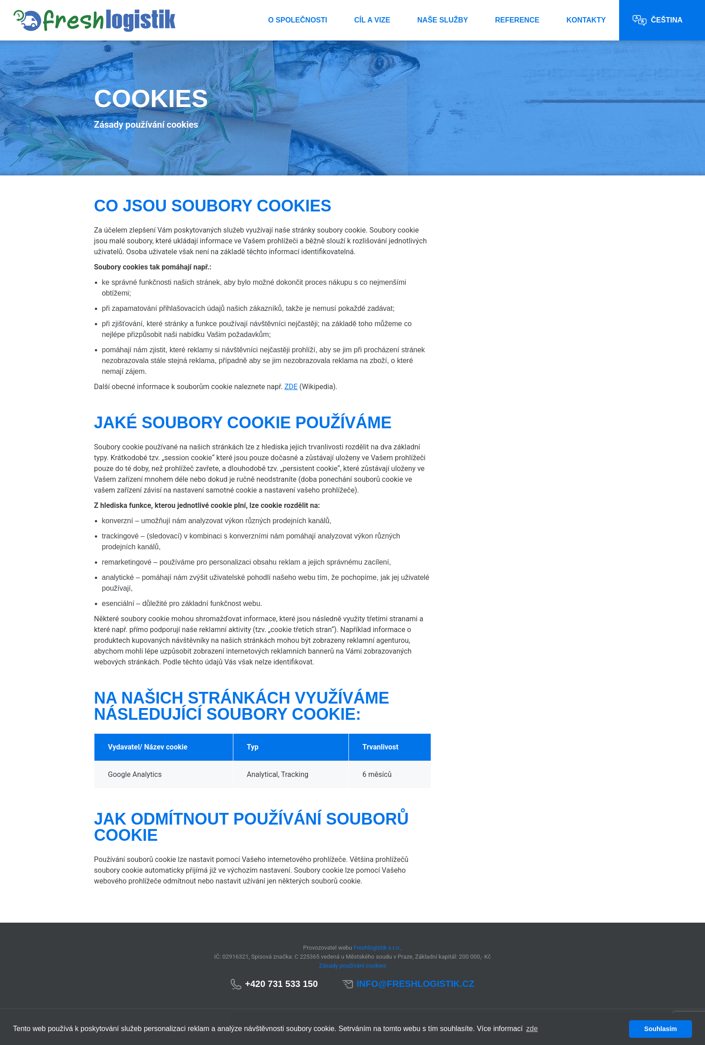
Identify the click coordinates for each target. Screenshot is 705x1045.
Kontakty (586, 20)
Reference (517, 20)
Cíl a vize (372, 20)
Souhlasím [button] (660, 1028)
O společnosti (297, 20)
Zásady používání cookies (352, 965)
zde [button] (532, 1028)
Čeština (658, 20)
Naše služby (442, 20)
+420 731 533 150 (281, 984)
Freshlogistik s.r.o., (377, 947)
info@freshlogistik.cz (415, 984)
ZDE (291, 386)
